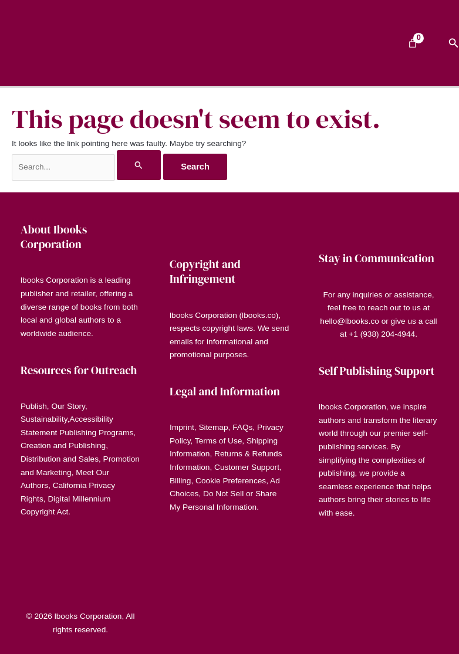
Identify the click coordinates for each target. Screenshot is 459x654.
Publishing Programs (96, 432)
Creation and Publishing (63, 445)
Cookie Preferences (230, 480)
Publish (34, 406)
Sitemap (213, 427)
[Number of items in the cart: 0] (413, 43)
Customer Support (246, 467)
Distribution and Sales (60, 459)
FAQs (242, 427)
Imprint (182, 427)
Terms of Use (218, 440)
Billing (180, 480)
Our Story (68, 406)
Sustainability (44, 419)
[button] (453, 43)
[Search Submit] (139, 164)
